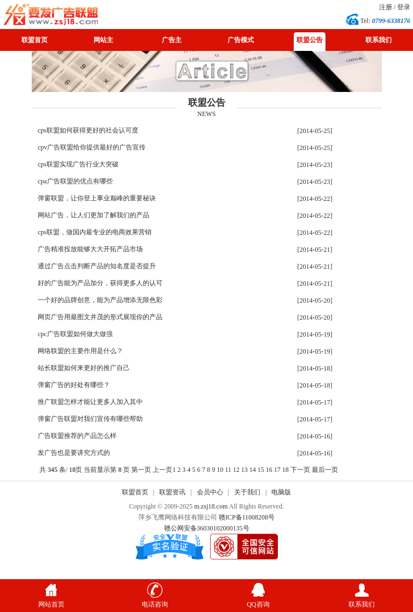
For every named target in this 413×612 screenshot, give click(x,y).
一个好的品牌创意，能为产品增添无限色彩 (100, 300)
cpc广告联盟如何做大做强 (75, 334)
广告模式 (241, 40)
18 (285, 470)
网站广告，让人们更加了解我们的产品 (93, 215)
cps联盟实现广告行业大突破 (78, 164)
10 (220, 470)
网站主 (103, 40)
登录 (403, 7)
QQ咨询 (258, 600)
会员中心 (210, 492)
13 (244, 470)
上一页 (162, 470)
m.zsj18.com (211, 506)
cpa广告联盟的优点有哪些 (75, 181)
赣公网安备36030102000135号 (206, 528)
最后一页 (325, 470)
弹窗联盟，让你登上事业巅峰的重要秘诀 (97, 198)
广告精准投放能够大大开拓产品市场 (90, 249)
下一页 (300, 470)
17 (277, 470)
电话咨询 (155, 600)
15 (261, 470)
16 (269, 470)
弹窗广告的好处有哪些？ (74, 385)
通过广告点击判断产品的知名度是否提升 (97, 266)
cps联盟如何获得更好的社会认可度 (88, 130)
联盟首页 (34, 40)
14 (252, 470)
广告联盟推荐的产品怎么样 (77, 436)
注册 (385, 7)
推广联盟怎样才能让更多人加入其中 (90, 402)
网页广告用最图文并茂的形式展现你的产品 (100, 317)
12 (236, 470)
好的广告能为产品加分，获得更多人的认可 (100, 283)
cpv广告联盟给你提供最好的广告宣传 (92, 147)
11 (228, 470)
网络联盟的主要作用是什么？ (80, 351)
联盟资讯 (172, 492)
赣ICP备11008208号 (247, 517)
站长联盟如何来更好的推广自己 (84, 368)
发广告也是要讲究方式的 (74, 453)
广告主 (172, 40)
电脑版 (281, 492)
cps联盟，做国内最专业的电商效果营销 (95, 232)
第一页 (141, 470)
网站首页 (51, 600)
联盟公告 (309, 40)
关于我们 (247, 492)
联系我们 (378, 40)
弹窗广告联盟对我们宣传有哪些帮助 (90, 419)
